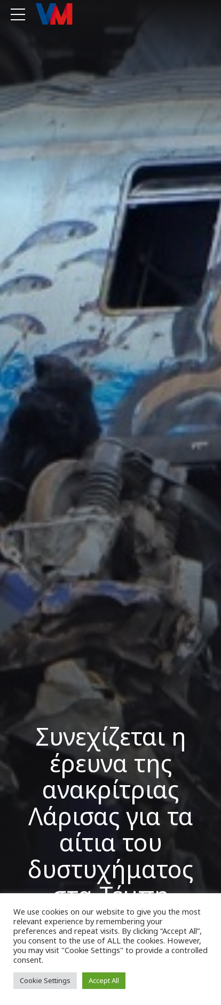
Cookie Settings (45, 980)
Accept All (104, 980)
